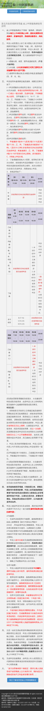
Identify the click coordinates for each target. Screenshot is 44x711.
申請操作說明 (13, 11)
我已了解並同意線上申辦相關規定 (22, 680)
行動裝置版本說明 (29, 11)
